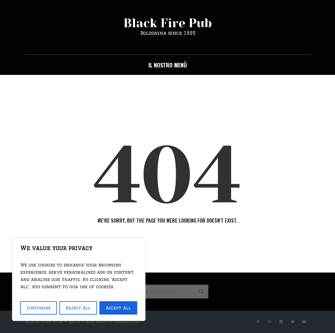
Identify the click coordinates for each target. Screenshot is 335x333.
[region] (78, 279)
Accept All (118, 307)
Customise (39, 307)
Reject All (78, 307)
